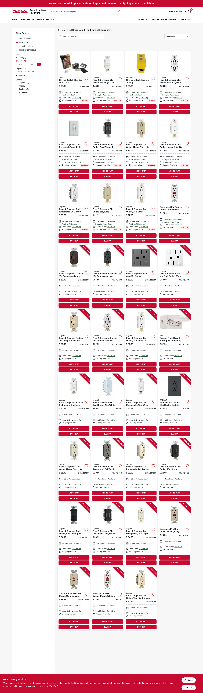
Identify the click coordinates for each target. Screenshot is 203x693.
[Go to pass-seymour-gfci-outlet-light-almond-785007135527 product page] (141, 598)
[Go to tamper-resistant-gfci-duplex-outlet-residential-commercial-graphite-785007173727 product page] (174, 405)
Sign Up (182, 11)
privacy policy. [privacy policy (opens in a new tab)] (155, 683)
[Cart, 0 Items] (189, 11)
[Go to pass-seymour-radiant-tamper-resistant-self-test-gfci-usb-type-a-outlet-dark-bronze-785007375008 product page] (74, 276)
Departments (26, 19)
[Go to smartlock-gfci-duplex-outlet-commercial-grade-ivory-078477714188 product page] (74, 598)
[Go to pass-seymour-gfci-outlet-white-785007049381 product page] (141, 341)
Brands (40, 19)
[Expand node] (16, 75)
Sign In (172, 11)
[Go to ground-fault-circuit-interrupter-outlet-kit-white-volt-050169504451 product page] (174, 341)
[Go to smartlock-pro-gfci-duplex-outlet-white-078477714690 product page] (107, 598)
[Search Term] (85, 11)
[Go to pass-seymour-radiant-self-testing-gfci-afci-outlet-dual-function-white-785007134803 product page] (74, 405)
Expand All (30, 71)
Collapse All (20, 71)
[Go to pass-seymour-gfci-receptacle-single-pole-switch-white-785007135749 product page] (107, 83)
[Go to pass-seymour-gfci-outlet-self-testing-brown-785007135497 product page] (74, 534)
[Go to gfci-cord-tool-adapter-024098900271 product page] (141, 83)
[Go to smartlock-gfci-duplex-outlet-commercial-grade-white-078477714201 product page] (174, 212)
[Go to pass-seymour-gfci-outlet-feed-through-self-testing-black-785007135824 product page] (107, 148)
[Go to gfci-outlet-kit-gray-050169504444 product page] (74, 83)
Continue (188, 680)
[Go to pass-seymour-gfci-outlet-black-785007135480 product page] (174, 470)
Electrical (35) (23, 75)
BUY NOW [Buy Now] (74, 112)
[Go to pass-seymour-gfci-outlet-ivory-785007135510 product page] (107, 212)
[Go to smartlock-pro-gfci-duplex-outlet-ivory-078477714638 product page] (174, 534)
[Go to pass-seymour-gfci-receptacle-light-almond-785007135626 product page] (141, 534)
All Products (23, 42)
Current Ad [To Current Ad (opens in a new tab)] (142, 19)
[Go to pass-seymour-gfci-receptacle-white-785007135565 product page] (141, 405)
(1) (24, 89)
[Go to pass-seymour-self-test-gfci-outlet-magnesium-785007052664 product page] (141, 276)
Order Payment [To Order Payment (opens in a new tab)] (168, 19)
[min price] (20, 64)
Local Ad (50, 19)
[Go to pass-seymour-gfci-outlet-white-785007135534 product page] (141, 212)
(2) (22, 86)
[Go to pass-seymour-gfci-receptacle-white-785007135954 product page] (174, 83)
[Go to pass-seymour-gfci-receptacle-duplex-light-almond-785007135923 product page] (141, 470)
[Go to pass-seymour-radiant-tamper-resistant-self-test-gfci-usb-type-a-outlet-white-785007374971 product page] (107, 341)
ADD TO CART (74, 106)
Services (154, 19)
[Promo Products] (17, 38)
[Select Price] (39, 64)
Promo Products (25, 38)
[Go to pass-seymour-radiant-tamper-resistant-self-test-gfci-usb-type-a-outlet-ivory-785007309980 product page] (74, 341)
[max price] (31, 64)
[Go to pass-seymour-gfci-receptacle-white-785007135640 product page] (74, 212)
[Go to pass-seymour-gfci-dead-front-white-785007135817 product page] (107, 405)
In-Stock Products (26, 46)
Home (14, 19)
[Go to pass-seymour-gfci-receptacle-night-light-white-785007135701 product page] (74, 148)
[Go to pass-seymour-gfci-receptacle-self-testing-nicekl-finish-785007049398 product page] (107, 470)
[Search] (119, 11)
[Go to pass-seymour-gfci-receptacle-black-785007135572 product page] (107, 534)
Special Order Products (28, 50)
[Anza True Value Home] (20, 11)
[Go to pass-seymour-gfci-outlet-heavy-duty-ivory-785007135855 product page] (141, 148)
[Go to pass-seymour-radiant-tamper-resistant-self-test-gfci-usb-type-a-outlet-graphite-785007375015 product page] (107, 276)
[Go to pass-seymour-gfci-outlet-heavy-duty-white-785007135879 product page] (174, 148)
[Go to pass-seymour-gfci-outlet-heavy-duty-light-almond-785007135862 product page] (74, 470)
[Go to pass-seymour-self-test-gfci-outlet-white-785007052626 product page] (174, 276)
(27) (24, 83)
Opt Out (188, 688)
